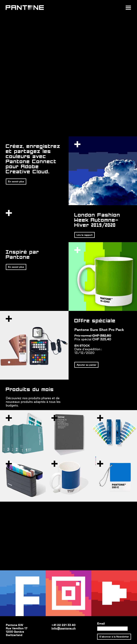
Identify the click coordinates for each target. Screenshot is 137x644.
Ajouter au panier (86, 364)
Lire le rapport (84, 235)
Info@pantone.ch (63, 628)
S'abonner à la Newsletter (114, 636)
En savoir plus (16, 181)
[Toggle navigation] (128, 8)
